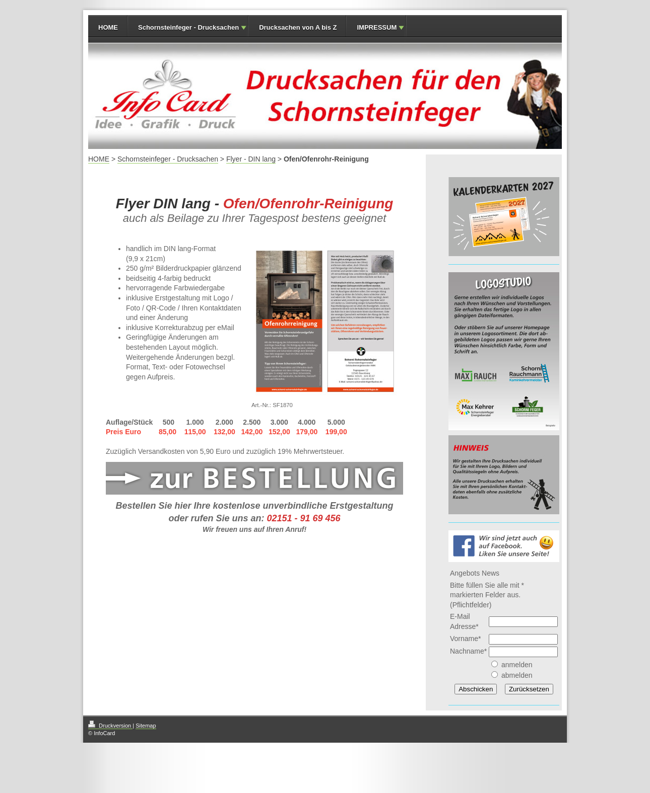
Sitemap (146, 726)
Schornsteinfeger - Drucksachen (188, 27)
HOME (108, 27)
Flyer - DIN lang (251, 159)
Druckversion (110, 726)
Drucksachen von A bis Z (298, 27)
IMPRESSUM (377, 27)
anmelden (517, 665)
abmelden (517, 675)
